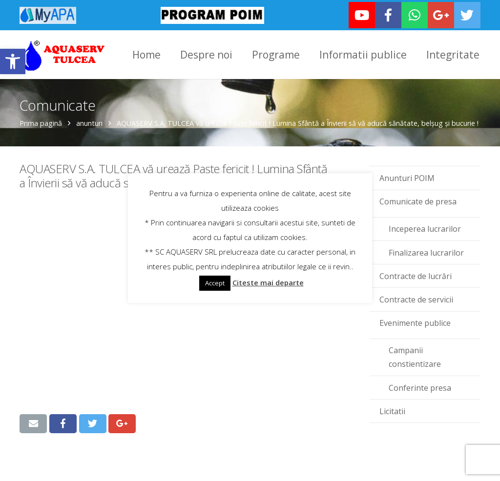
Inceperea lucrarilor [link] (425, 228)
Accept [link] (215, 283)
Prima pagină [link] (41, 123)
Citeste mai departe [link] (268, 282)
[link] (12, 61)
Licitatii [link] (392, 410)
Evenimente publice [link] (415, 323)
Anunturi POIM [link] (407, 177)
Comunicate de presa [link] (418, 201)
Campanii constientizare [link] (415, 357)
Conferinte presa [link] (420, 387)
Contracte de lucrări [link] (415, 275)
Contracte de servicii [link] (416, 299)
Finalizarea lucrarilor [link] (426, 252)
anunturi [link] (89, 123)
